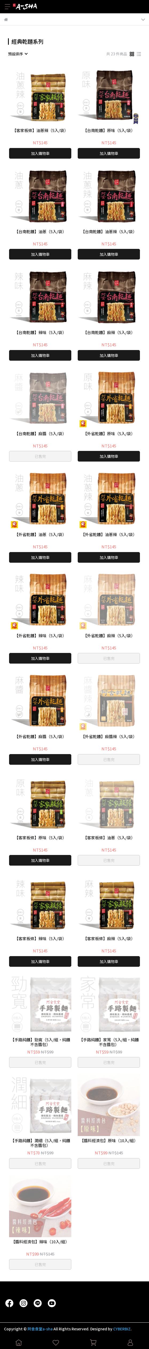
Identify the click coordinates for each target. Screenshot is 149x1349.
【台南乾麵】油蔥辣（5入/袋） (109, 231)
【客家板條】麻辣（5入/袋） (109, 938)
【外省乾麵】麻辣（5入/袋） (109, 635)
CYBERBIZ (122, 1328)
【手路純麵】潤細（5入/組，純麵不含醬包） (40, 1143)
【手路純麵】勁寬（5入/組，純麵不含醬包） (40, 1042)
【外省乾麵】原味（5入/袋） (109, 433)
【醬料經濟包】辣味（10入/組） (40, 1241)
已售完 (40, 456)
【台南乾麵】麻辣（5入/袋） (109, 332)
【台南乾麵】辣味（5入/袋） (40, 332)
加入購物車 (40, 153)
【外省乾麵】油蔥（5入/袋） (40, 534)
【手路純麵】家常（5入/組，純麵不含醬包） (109, 1042)
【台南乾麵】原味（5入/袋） (109, 130)
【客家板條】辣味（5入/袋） (40, 938)
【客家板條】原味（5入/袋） (40, 837)
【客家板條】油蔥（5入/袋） (109, 837)
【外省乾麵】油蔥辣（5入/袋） (109, 534)
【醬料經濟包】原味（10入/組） (109, 1140)
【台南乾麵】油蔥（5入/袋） (40, 231)
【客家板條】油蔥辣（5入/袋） (40, 130)
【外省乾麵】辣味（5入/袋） (40, 635)
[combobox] (17, 54)
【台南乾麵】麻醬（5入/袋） (40, 433)
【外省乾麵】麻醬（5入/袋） (40, 736)
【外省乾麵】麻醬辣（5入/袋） (109, 736)
